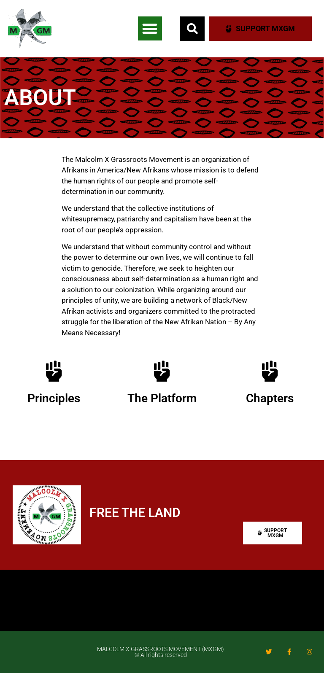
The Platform (162, 398)
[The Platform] (162, 371)
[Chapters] (270, 371)
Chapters (270, 398)
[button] (150, 28)
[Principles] (54, 371)
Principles (53, 398)
